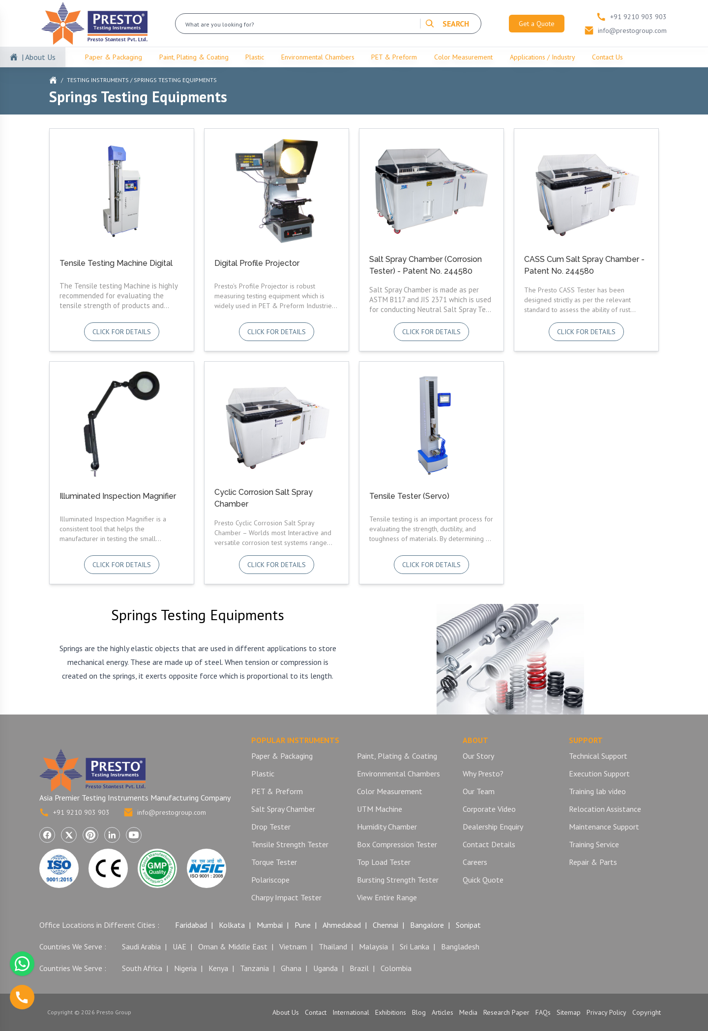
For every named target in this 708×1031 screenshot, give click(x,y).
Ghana (291, 968)
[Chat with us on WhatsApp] (22, 963)
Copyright (646, 1012)
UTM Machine (379, 809)
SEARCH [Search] (447, 24)
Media (468, 1012)
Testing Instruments (98, 80)
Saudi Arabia (141, 946)
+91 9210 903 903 (74, 812)
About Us (285, 1012)
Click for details (121, 331)
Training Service (594, 844)
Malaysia (373, 946)
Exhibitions (390, 1012)
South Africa (142, 968)
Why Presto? (483, 773)
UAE (179, 946)
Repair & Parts (593, 862)
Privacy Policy (606, 1012)
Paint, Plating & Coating (194, 57)
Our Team (479, 791)
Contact (315, 1012)
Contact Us (607, 57)
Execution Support (599, 773)
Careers (475, 862)
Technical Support (598, 756)
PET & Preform (394, 57)
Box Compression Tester (397, 844)
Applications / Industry (542, 57)
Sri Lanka (414, 946)
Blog (419, 1012)
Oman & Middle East (232, 946)
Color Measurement (463, 57)
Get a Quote (537, 23)
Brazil (359, 968)
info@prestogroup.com (164, 812)
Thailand (333, 946)
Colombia (396, 968)
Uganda (325, 968)
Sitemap (569, 1012)
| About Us (39, 57)
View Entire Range (387, 897)
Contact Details (489, 844)
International (350, 1012)
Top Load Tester (384, 862)
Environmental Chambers (317, 57)
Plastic (254, 57)
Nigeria (185, 968)
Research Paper (506, 1012)
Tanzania (254, 968)
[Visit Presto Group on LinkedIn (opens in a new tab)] (112, 835)
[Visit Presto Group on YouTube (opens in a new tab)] (134, 835)
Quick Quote (483, 880)
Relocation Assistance (605, 809)
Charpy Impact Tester (286, 897)
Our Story (478, 756)
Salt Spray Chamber (283, 809)
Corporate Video (489, 809)
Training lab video (597, 791)
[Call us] (22, 997)
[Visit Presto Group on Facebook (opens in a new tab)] (47, 835)
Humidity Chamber (387, 826)
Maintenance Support (604, 826)
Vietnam (293, 946)
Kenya (218, 968)
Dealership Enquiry (493, 826)
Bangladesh (460, 946)
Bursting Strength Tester (398, 880)
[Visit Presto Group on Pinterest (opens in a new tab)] (90, 835)
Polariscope (270, 880)
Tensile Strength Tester (289, 844)
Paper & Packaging (113, 57)
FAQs (543, 1012)
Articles (442, 1012)
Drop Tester (271, 826)
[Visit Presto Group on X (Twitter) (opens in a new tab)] (69, 835)
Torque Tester (274, 862)
